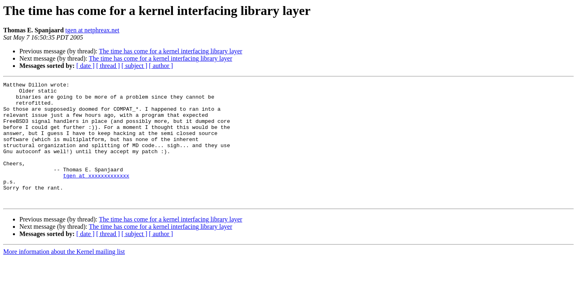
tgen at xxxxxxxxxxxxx (96, 194)
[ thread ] (108, 65)
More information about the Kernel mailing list (64, 275)
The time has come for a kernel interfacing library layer (170, 51)
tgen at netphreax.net (92, 30)
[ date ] (85, 65)
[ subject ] (134, 65)
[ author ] (161, 65)
